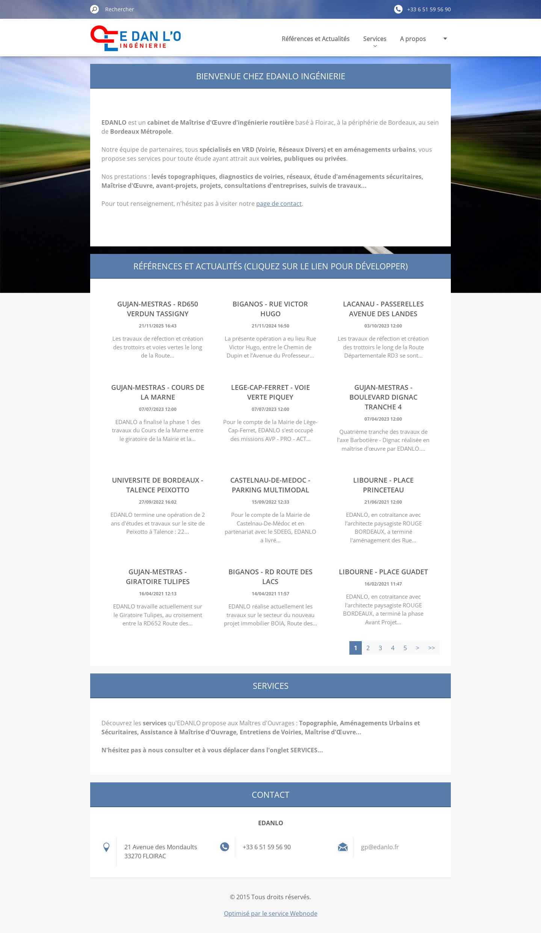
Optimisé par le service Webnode (270, 913)
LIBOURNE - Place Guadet (383, 571)
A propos (413, 39)
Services (375, 41)
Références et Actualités (316, 39)
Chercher (94, 9)
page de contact (279, 203)
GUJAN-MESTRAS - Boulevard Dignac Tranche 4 (383, 397)
